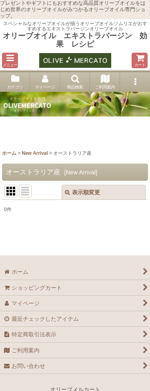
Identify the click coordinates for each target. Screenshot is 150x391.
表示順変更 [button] (82, 192)
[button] (10, 60)
